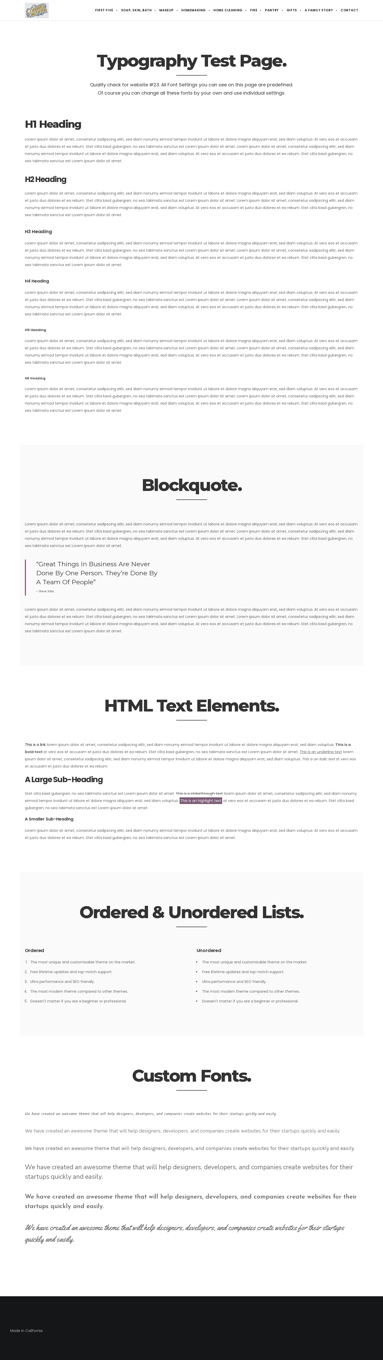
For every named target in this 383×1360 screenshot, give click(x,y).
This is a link (35, 744)
